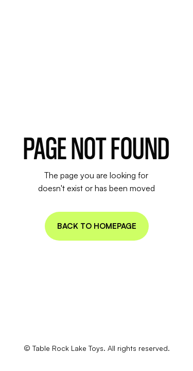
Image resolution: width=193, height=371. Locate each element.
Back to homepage (96, 226)
